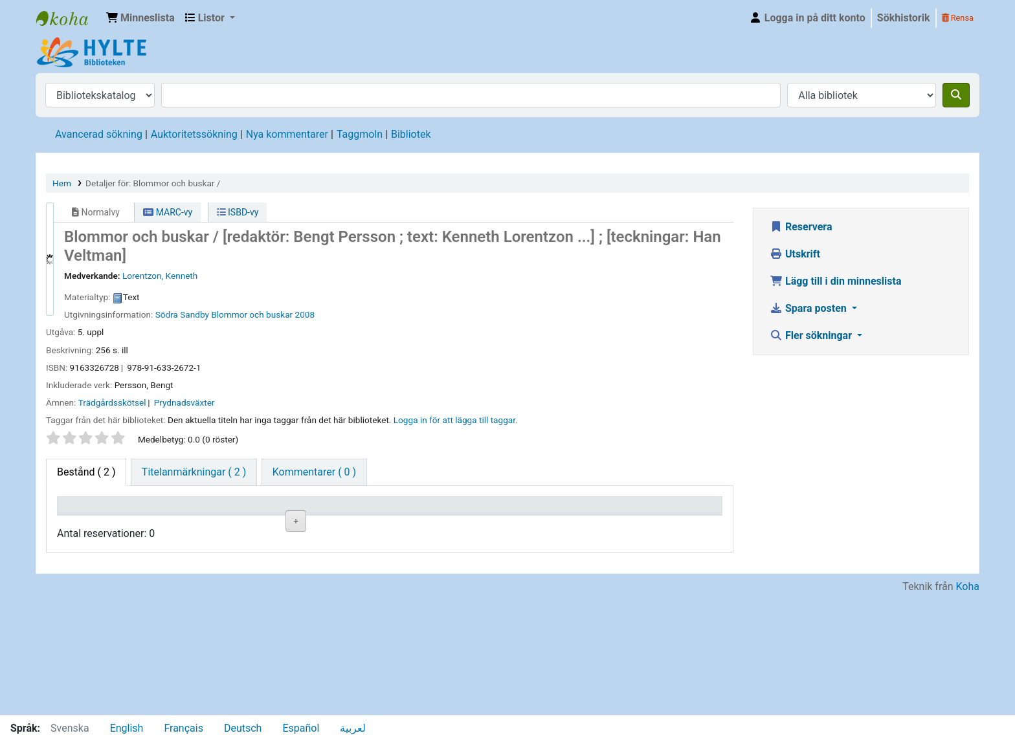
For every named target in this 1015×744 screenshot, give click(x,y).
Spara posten (809, 308)
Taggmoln (360, 134)
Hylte (68, 18)
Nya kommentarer (287, 134)
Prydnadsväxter (184, 402)
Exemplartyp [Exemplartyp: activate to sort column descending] (91, 523)
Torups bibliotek (181, 607)
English (127, 728)
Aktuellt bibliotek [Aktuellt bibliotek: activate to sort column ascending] (166, 517)
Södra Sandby (182, 314)
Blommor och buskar (252, 314)
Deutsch (243, 728)
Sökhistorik (903, 18)
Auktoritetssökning (194, 134)
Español (300, 728)
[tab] (194, 472)
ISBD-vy (238, 212)
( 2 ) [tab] (86, 472)
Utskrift (795, 254)
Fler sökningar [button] (812, 335)
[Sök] (956, 95)
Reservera (801, 227)
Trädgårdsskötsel (112, 402)
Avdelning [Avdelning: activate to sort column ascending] (252, 523)
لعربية (353, 728)
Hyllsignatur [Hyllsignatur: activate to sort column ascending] (340, 523)
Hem (61, 183)
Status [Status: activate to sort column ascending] (411, 523)
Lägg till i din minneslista (836, 281)
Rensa (958, 18)
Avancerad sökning (98, 134)
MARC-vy (167, 212)
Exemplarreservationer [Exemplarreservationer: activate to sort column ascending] (684, 523)
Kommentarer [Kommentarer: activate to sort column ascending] (510, 523)
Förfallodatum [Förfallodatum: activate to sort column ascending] (593, 523)
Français (183, 728)
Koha (967, 707)
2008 (305, 314)
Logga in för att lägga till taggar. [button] (456, 420)
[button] (140, 18)
